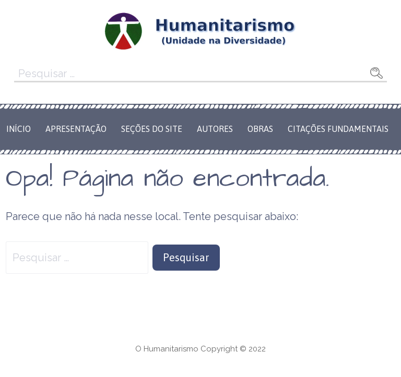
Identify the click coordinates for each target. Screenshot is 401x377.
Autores (215, 128)
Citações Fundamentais (338, 128)
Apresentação (76, 128)
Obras (260, 128)
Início (18, 128)
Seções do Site (151, 128)
